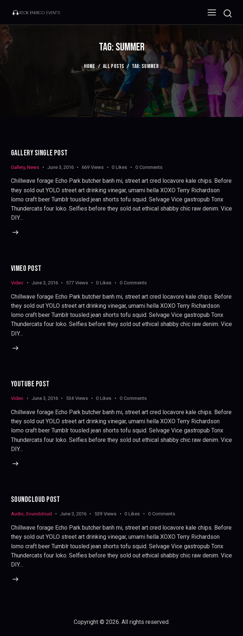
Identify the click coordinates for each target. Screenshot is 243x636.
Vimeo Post (26, 268)
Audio (17, 514)
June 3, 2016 (60, 167)
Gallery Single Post (39, 153)
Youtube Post (30, 384)
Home (89, 66)
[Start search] (227, 13)
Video (17, 282)
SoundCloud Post (36, 500)
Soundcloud (39, 514)
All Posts (113, 66)
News (33, 167)
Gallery (18, 167)
